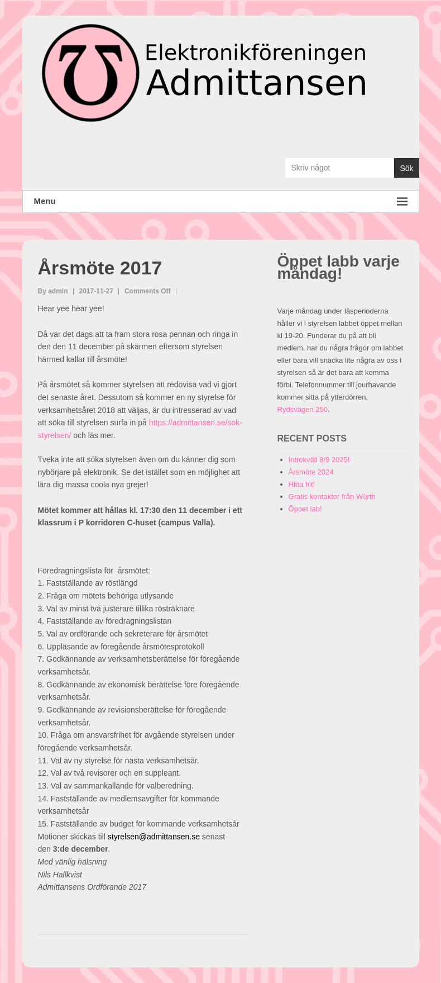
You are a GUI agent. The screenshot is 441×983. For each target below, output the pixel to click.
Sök (406, 168)
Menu (221, 201)
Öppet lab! (305, 509)
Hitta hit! (302, 484)
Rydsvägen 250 (302, 409)
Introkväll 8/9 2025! (319, 459)
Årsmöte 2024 (311, 472)
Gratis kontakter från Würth (332, 496)
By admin (53, 291)
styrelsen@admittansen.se (154, 836)
